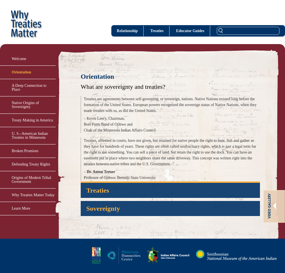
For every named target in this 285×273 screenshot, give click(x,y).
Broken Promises (25, 151)
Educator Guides (190, 31)
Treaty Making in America (32, 120)
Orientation (21, 72)
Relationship (127, 31)
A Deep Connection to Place (29, 87)
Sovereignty (103, 208)
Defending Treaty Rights (31, 164)
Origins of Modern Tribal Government (31, 180)
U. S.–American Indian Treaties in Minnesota (30, 135)
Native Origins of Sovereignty (25, 105)
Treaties (157, 31)
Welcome (19, 59)
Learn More (21, 208)
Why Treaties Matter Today (33, 195)
